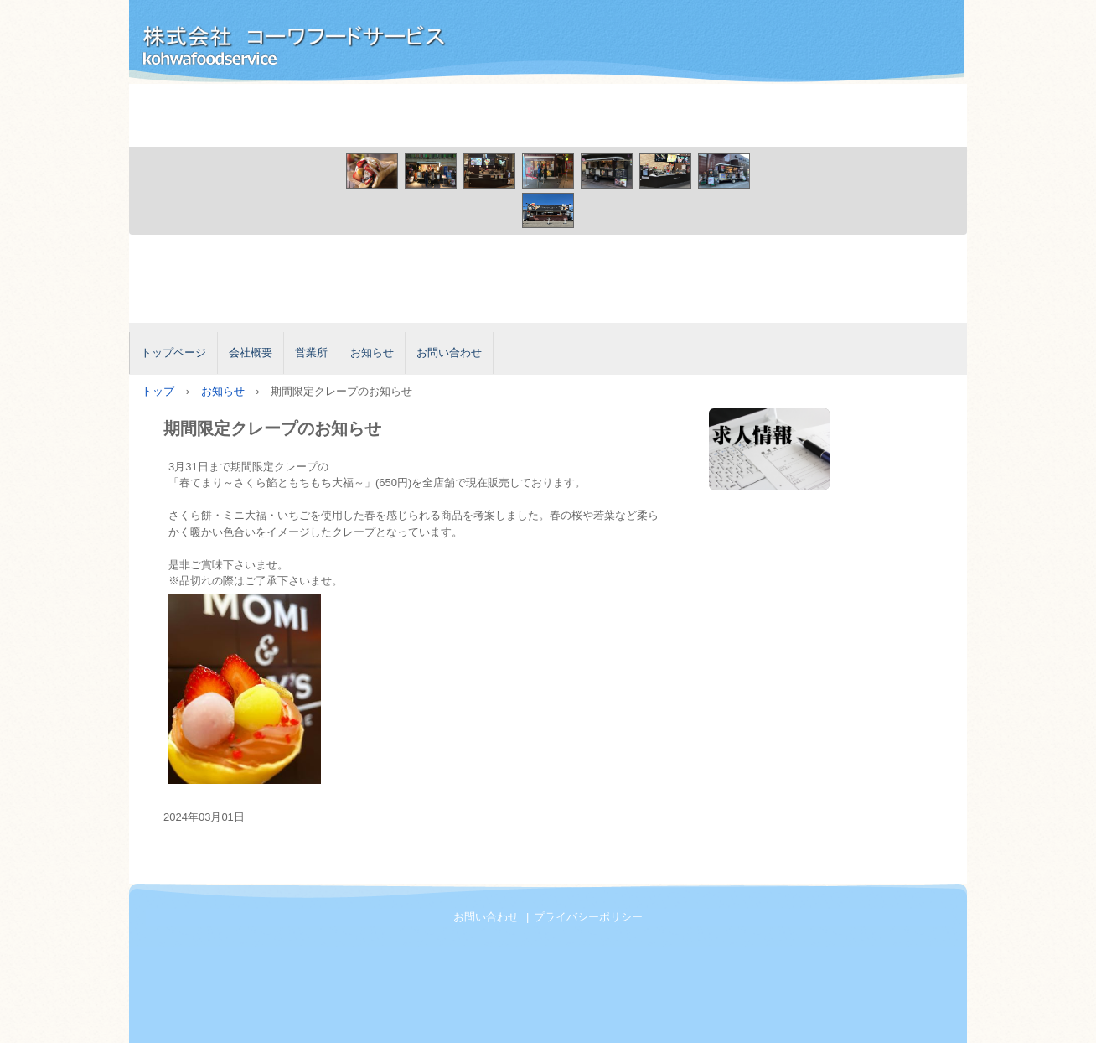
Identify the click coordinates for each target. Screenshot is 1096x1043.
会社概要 (250, 352)
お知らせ (372, 352)
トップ (158, 391)
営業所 (311, 352)
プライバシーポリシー (588, 917)
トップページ (173, 352)
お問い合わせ (449, 352)
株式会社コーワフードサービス (317, 44)
